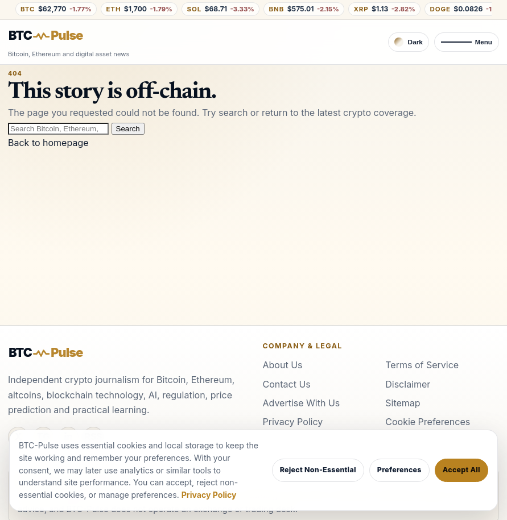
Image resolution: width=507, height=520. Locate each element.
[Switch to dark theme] (408, 42)
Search (128, 128)
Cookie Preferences (427, 421)
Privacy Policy (293, 421)
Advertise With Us (301, 403)
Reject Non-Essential (318, 469)
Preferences (399, 469)
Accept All (461, 469)
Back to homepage (48, 142)
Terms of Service (422, 365)
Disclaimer (407, 384)
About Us (283, 365)
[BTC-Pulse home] (55, 36)
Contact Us (287, 384)
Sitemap (402, 403)
